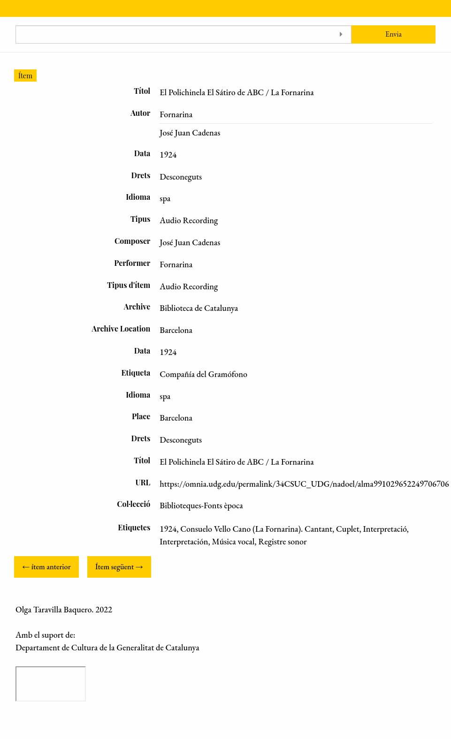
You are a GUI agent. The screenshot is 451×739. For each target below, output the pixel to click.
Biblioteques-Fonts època (201, 505)
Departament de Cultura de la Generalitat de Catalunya (107, 647)
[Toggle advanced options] (341, 34)
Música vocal (233, 541)
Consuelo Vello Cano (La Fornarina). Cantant (256, 528)
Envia (393, 34)
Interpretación (184, 541)
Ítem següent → (119, 567)
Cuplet (347, 528)
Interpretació (385, 528)
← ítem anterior (46, 567)
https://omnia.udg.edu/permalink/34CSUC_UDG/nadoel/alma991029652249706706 (304, 483)
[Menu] (8, 8)
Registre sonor (282, 541)
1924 (168, 528)
